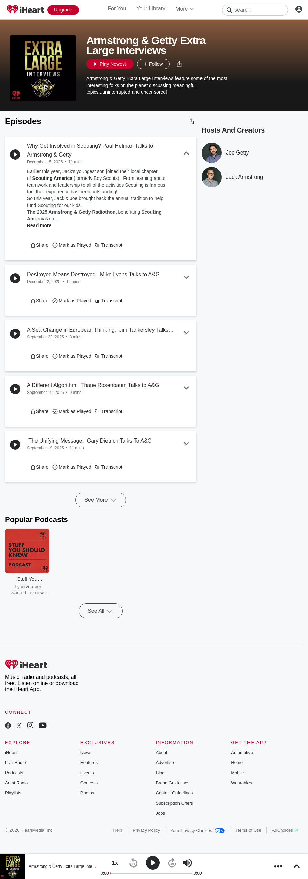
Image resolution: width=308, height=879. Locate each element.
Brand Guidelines (173, 782)
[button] (179, 63)
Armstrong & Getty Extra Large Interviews (66, 866)
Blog (160, 772)
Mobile (237, 772)
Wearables (241, 782)
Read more (39, 225)
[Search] (255, 10)
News (86, 752)
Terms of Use (248, 830)
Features (89, 762)
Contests (89, 782)
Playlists (13, 792)
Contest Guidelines (174, 792)
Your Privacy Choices (197, 830)
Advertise (165, 762)
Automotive (242, 752)
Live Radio (15, 762)
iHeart (11, 752)
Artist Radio (16, 782)
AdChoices (285, 830)
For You (117, 8)
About (161, 752)
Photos (87, 792)
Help (117, 830)
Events (87, 772)
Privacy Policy (146, 830)
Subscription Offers (174, 803)
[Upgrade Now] (63, 10)
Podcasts (14, 772)
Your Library (150, 8)
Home (237, 762)
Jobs (160, 813)
